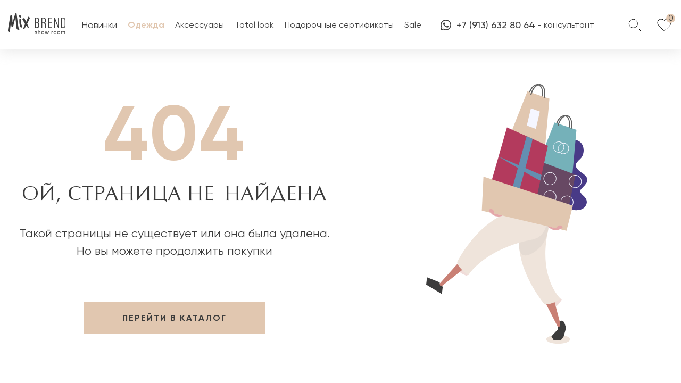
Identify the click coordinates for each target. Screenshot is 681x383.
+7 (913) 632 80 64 (488, 24)
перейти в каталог (174, 318)
